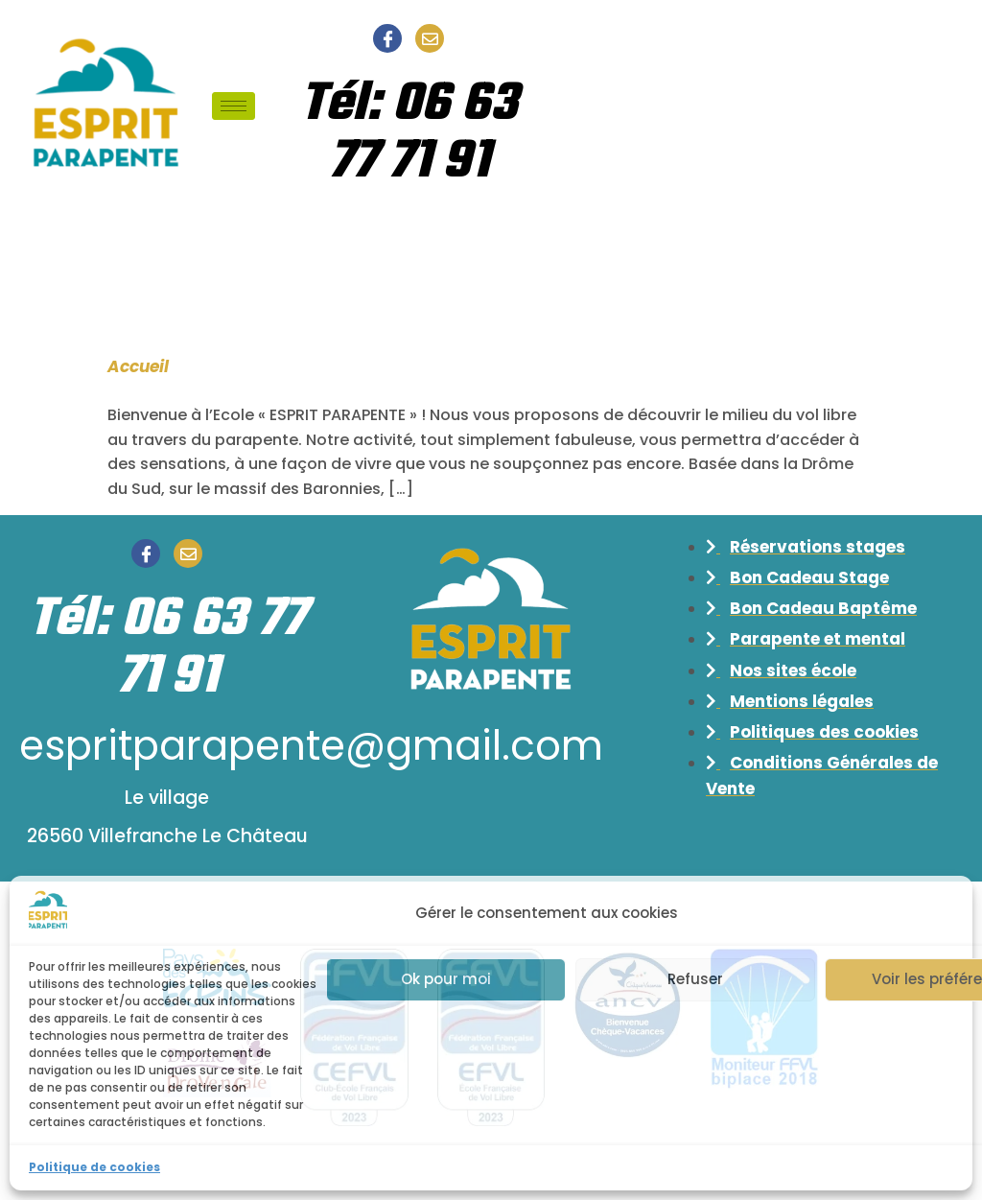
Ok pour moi (446, 979)
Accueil (138, 366)
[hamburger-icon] (233, 106)
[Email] (429, 38)
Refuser (695, 979)
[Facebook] (387, 38)
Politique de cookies (94, 1167)
